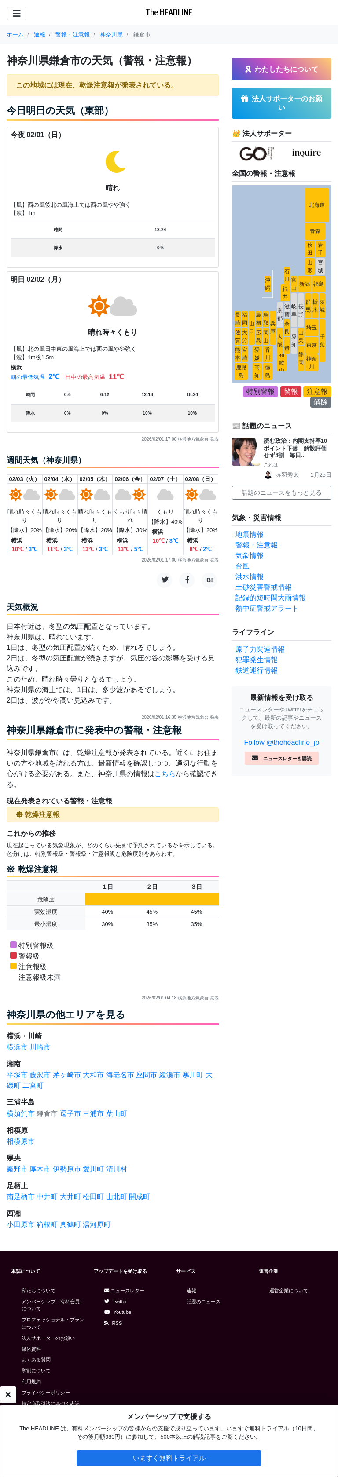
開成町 (139, 1196)
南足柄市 (21, 1196)
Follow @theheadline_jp (281, 742)
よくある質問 (36, 1359)
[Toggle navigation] (16, 13)
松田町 (93, 1196)
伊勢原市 (67, 1169)
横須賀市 (21, 1113)
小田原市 (21, 1224)
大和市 (93, 1075)
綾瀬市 (169, 1075)
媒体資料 (31, 1349)
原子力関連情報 (260, 649)
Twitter (115, 1301)
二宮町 (33, 1085)
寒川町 (192, 1075)
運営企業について (288, 1290)
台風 (242, 566)
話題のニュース (203, 1301)
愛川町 (93, 1169)
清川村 (116, 1169)
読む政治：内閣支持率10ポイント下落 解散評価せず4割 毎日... (295, 448)
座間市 (146, 1075)
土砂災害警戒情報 (263, 587)
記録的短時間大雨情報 (270, 598)
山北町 (116, 1196)
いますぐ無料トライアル (169, 1458)
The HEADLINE (169, 12)
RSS (113, 1323)
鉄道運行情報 (256, 670)
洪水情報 (249, 576)
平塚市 (17, 1075)
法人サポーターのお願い (48, 1338)
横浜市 (17, 1047)
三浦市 (93, 1113)
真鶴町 (70, 1224)
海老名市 (120, 1075)
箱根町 (47, 1224)
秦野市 (17, 1169)
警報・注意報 (256, 545)
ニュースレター (124, 1290)
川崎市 (40, 1047)
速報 (191, 1290)
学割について (36, 1370)
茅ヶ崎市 (67, 1075)
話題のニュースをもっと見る (282, 492)
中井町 (47, 1196)
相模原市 (21, 1141)
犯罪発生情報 (256, 660)
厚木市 (40, 1169)
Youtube (118, 1312)
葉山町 (116, 1113)
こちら (165, 773)
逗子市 (70, 1113)
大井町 (70, 1196)
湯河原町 (97, 1224)
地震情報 (249, 534)
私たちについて (38, 1290)
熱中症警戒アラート (267, 608)
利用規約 (31, 1381)
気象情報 (249, 555)
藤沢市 (40, 1075)
